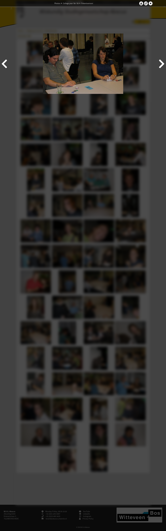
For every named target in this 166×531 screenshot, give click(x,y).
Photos (57, 3)
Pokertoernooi (87, 3)
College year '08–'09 (71, 3)
